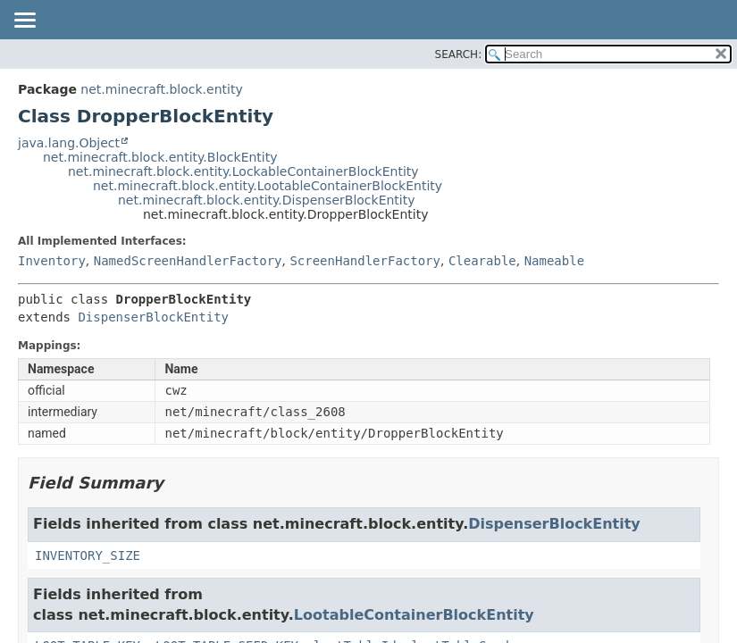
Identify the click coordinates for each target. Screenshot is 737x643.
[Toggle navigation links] (24, 21)
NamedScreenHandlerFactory (188, 261)
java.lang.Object (69, 143)
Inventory (52, 261)
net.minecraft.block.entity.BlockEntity (160, 157)
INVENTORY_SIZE (87, 555)
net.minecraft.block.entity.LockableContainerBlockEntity (243, 171)
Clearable (482, 261)
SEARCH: (458, 54)
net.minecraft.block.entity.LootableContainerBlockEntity (267, 186)
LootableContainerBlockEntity (414, 614)
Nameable (554, 261)
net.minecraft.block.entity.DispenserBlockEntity (266, 200)
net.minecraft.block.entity (161, 89)
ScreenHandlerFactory (364, 261)
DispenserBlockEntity (153, 317)
